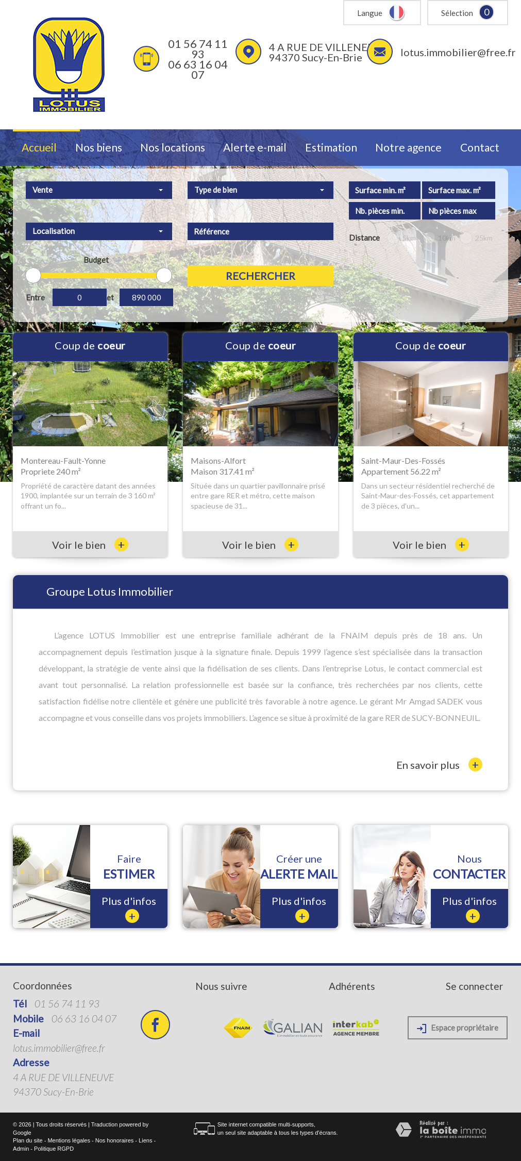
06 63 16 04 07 (198, 69)
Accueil (39, 147)
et (110, 297)
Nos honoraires (114, 1140)
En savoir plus (439, 764)
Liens (145, 1140)
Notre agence (408, 147)
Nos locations (172, 147)
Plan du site (27, 1140)
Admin (21, 1149)
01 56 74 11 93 (198, 49)
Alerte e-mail (255, 147)
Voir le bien (90, 545)
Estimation (331, 147)
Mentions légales (68, 1140)
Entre (35, 297)
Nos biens (98, 147)
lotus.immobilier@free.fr (458, 52)
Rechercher (260, 276)
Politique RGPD (54, 1149)
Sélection (457, 13)
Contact (479, 147)
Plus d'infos (129, 909)
